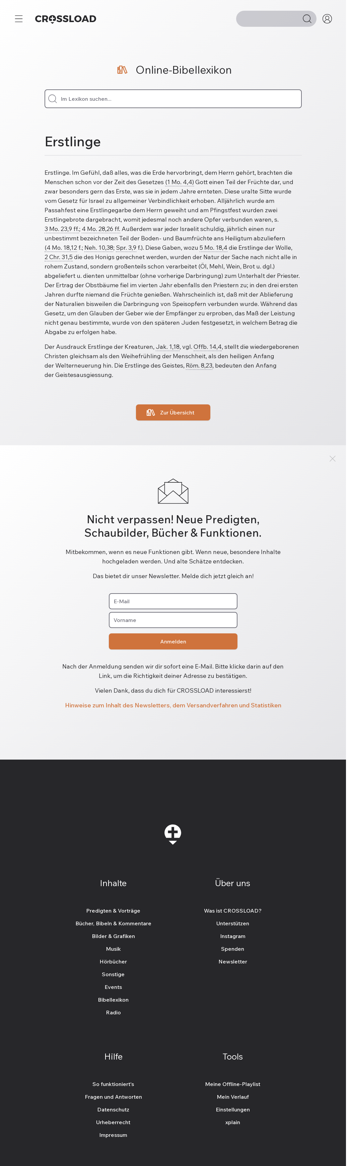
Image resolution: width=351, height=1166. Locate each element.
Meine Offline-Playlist (232, 1084)
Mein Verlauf (233, 1096)
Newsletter (232, 961)
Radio (113, 1012)
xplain (232, 1122)
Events (113, 987)
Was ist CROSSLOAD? (233, 910)
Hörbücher (113, 961)
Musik (113, 948)
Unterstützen (232, 923)
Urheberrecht (113, 1122)
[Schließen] (333, 459)
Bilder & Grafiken (113, 936)
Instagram (232, 936)
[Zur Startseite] (65, 19)
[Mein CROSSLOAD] (327, 19)
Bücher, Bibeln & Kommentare (113, 923)
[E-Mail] (173, 601)
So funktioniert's (113, 1084)
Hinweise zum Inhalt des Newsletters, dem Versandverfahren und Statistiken (173, 705)
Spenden (232, 948)
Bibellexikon (113, 999)
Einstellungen (233, 1109)
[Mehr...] (19, 19)
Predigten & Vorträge (113, 910)
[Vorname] (173, 620)
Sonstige (113, 974)
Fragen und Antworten (113, 1096)
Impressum (113, 1135)
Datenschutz (113, 1109)
